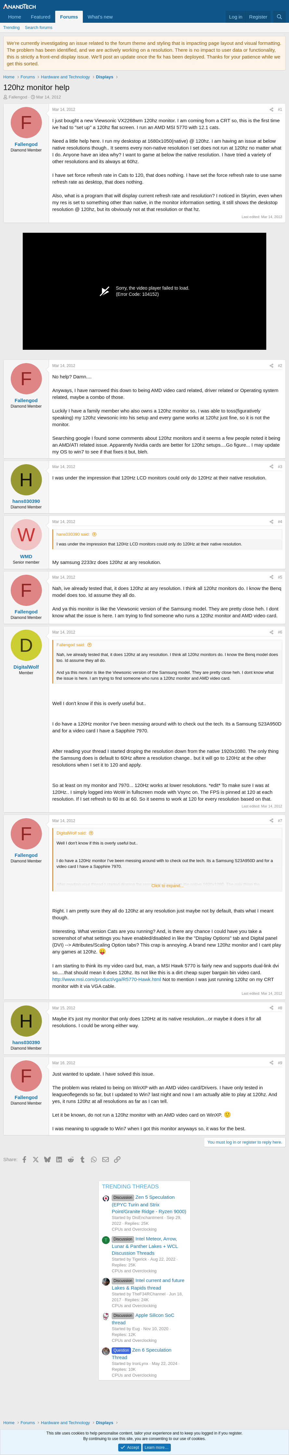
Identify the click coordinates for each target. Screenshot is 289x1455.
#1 (280, 109)
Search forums (39, 27)
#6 (280, 632)
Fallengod (18, 97)
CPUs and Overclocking (134, 1229)
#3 (280, 467)
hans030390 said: (73, 534)
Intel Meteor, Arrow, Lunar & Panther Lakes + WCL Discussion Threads (145, 1245)
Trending (11, 27)
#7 (280, 821)
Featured (40, 17)
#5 (280, 577)
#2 (280, 365)
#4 (280, 521)
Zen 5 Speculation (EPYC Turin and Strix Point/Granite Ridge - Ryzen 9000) (149, 1204)
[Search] (279, 17)
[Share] (271, 109)
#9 (280, 1063)
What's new (100, 17)
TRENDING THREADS (130, 1187)
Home (14, 17)
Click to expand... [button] (167, 885)
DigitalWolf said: (72, 833)
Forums (69, 17)
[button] (117, 17)
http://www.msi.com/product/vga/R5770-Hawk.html (106, 979)
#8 (280, 1008)
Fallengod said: (71, 644)
